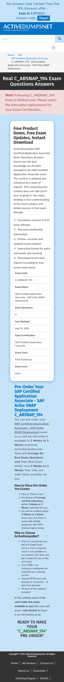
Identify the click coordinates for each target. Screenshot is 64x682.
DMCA (44, 678)
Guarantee (39, 670)
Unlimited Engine (26, 678)
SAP (20, 54)
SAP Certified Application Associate (29, 58)
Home (11, 54)
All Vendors (29, 663)
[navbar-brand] (6, 46)
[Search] (59, 39)
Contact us (46, 663)
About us (23, 670)
